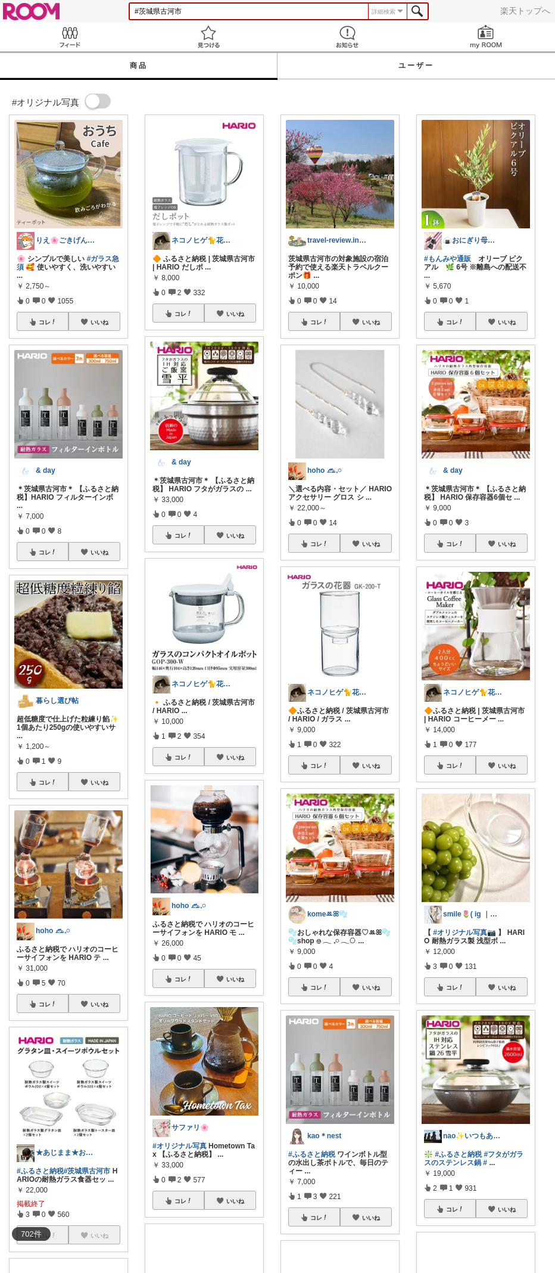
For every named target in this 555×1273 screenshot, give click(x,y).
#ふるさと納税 (40, 1171)
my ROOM (485, 36)
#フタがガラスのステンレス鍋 (473, 1158)
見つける (208, 36)
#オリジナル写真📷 (464, 932)
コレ (48, 322)
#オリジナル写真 (179, 1146)
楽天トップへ (525, 11)
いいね (99, 322)
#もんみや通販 (447, 259)
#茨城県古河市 (87, 1171)
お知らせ (347, 36)
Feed (69, 36)
